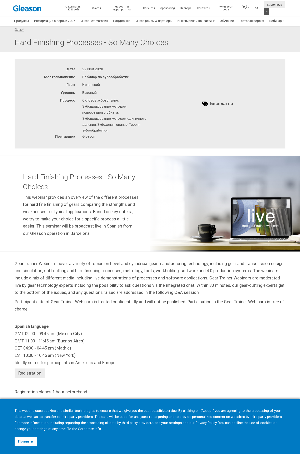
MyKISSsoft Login (226, 8)
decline (237, 423)
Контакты (203, 8)
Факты (96, 8)
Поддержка (121, 21)
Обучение (227, 21)
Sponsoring (167, 8)
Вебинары (276, 21)
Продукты (21, 21)
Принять (25, 441)
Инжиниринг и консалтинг (196, 21)
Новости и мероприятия (122, 8)
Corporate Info (89, 429)
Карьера (185, 8)
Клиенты (149, 8)
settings (41, 429)
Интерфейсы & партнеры (154, 21)
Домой (19, 29)
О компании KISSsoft (73, 8)
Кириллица (274, 4)
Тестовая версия (251, 21)
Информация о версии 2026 (54, 21)
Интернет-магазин (94, 21)
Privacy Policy (206, 423)
